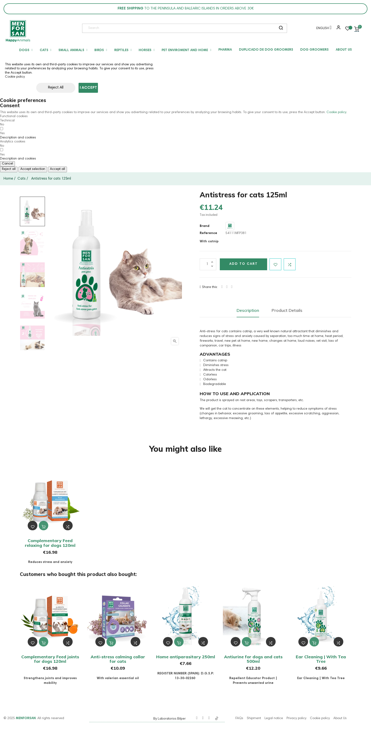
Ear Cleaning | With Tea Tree (321, 659)
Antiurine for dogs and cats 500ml (253, 659)
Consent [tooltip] (10, 105)
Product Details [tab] (287, 310)
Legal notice (274, 718)
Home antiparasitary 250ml (185, 656)
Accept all (57, 169)
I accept (88, 88)
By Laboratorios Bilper (169, 718)
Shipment (254, 718)
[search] (281, 28)
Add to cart (243, 264)
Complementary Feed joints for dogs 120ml (50, 659)
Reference (208, 233)
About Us (340, 718)
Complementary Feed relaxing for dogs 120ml (50, 543)
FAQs (239, 718)
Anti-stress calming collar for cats (118, 659)
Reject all (9, 169)
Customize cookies (126, 87)
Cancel (7, 163)
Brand (204, 226)
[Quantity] (208, 264)
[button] (337, 29)
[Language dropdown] (322, 29)
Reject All (45, 87)
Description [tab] (248, 310)
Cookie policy (15, 77)
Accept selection (32, 169)
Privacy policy (296, 718)
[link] (18, 31)
